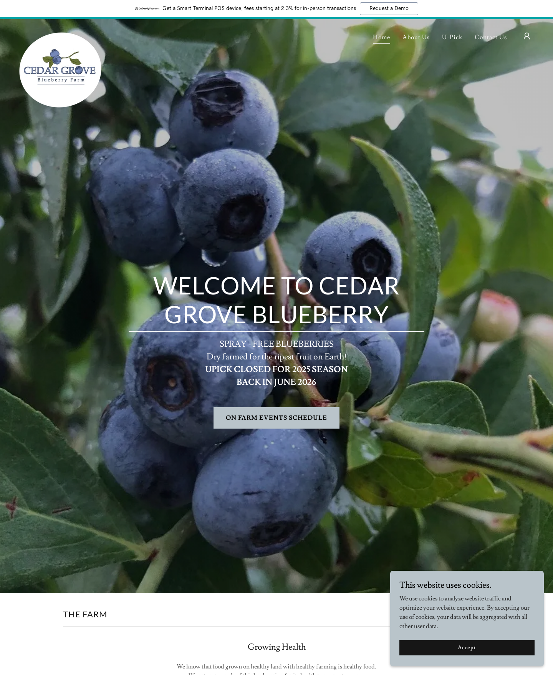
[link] (60, 35)
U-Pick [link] (452, 37)
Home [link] (381, 37)
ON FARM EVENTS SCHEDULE (276, 418)
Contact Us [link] (491, 37)
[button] (527, 36)
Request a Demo (389, 8)
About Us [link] (416, 37)
